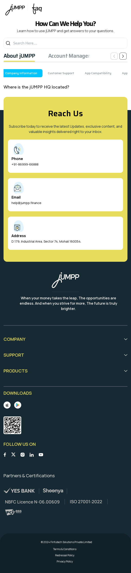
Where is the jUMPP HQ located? (36, 87)
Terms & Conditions (64, 549)
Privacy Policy (65, 561)
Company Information (21, 73)
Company (65, 339)
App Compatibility (98, 73)
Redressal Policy (64, 555)
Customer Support (61, 73)
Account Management (74, 56)
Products (65, 371)
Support (65, 355)
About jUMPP (19, 56)
